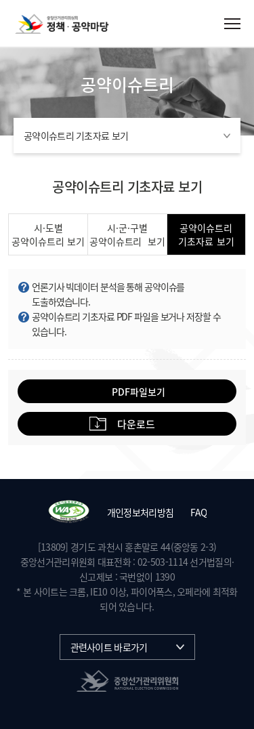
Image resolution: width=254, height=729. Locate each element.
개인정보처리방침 (140, 512)
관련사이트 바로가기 (109, 647)
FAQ (198, 512)
